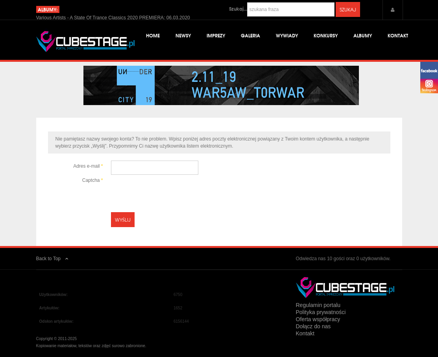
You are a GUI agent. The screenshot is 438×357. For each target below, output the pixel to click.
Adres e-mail (88, 166)
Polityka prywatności (321, 312)
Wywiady (287, 35)
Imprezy (216, 35)
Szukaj (348, 9)
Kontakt (398, 35)
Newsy (183, 35)
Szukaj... (238, 8)
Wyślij (123, 219)
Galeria (250, 35)
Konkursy (326, 35)
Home (153, 35)
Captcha (92, 180)
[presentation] (171, 190)
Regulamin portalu (318, 305)
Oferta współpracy (318, 319)
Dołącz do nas (313, 326)
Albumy (362, 35)
